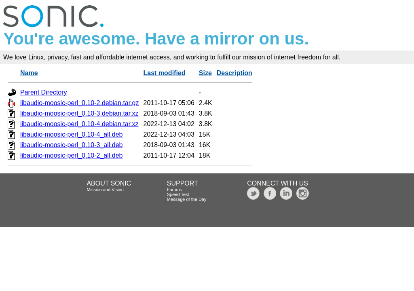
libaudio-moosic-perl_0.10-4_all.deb (71, 134)
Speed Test (178, 194)
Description (234, 73)
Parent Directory (43, 92)
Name (29, 73)
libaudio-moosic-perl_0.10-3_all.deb (71, 144)
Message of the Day (187, 199)
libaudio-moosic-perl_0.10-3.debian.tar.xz (79, 113)
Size (205, 73)
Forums (174, 189)
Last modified (165, 73)
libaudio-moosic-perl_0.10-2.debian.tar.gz (79, 102)
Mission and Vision (105, 189)
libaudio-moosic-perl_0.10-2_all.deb (71, 155)
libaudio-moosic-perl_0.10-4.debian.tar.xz (79, 123)
